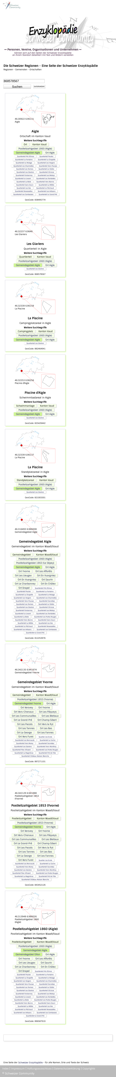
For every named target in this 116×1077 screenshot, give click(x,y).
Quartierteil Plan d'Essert (21, 750)
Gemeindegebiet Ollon (28, 954)
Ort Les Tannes (26, 728)
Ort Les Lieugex (23, 575)
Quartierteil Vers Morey (24, 743)
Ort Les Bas (46, 728)
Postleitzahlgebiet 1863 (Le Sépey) (35, 562)
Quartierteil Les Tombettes (45, 178)
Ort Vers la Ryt (45, 724)
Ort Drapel (23, 587)
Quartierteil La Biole (23, 182)
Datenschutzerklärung (67, 1068)
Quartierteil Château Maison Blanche (35, 756)
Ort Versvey (27, 707)
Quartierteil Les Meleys (46, 175)
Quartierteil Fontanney (24, 175)
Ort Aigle (50, 152)
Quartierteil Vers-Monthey (46, 746)
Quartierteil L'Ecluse (46, 172)
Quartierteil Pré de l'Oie (47, 753)
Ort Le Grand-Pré (23, 719)
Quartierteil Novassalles (23, 191)
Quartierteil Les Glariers (25, 172)
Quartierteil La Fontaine (23, 160)
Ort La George (24, 732)
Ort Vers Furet (25, 736)
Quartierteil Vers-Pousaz (48, 166)
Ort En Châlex (48, 583)
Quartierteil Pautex (46, 156)
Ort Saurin (47, 579)
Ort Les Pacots (24, 724)
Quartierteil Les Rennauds (24, 740)
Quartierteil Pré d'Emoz (25, 156)
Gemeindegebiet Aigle (28, 152)
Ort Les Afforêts (43, 571)
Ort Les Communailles (24, 715)
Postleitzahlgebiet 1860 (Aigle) (35, 148)
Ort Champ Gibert (46, 719)
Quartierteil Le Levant (23, 178)
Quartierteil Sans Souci (24, 185)
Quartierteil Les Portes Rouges (45, 617)
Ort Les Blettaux (50, 715)
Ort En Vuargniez (46, 575)
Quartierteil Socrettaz (47, 601)
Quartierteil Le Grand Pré (48, 194)
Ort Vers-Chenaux (24, 711)
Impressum (18, 1068)
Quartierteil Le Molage (24, 163)
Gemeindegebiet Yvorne (28, 703)
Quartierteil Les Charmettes (23, 166)
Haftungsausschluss (39, 1068)
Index (5, 1068)
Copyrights (88, 1068)
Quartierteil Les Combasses (23, 194)
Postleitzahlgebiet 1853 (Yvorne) (35, 699)
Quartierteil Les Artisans (46, 191)
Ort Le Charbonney (25, 583)
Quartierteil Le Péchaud (45, 188)
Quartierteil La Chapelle (46, 160)
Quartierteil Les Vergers (46, 163)
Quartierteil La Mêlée (46, 185)
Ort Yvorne (24, 571)
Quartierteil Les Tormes (24, 169)
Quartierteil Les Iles (24, 188)
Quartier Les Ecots (45, 737)
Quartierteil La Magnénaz (23, 753)
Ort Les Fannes (45, 732)
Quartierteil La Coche (47, 740)
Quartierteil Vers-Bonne (45, 182)
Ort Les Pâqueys (47, 711)
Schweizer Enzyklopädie (30, 1062)
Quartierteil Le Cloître (46, 169)
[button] (17, 86)
